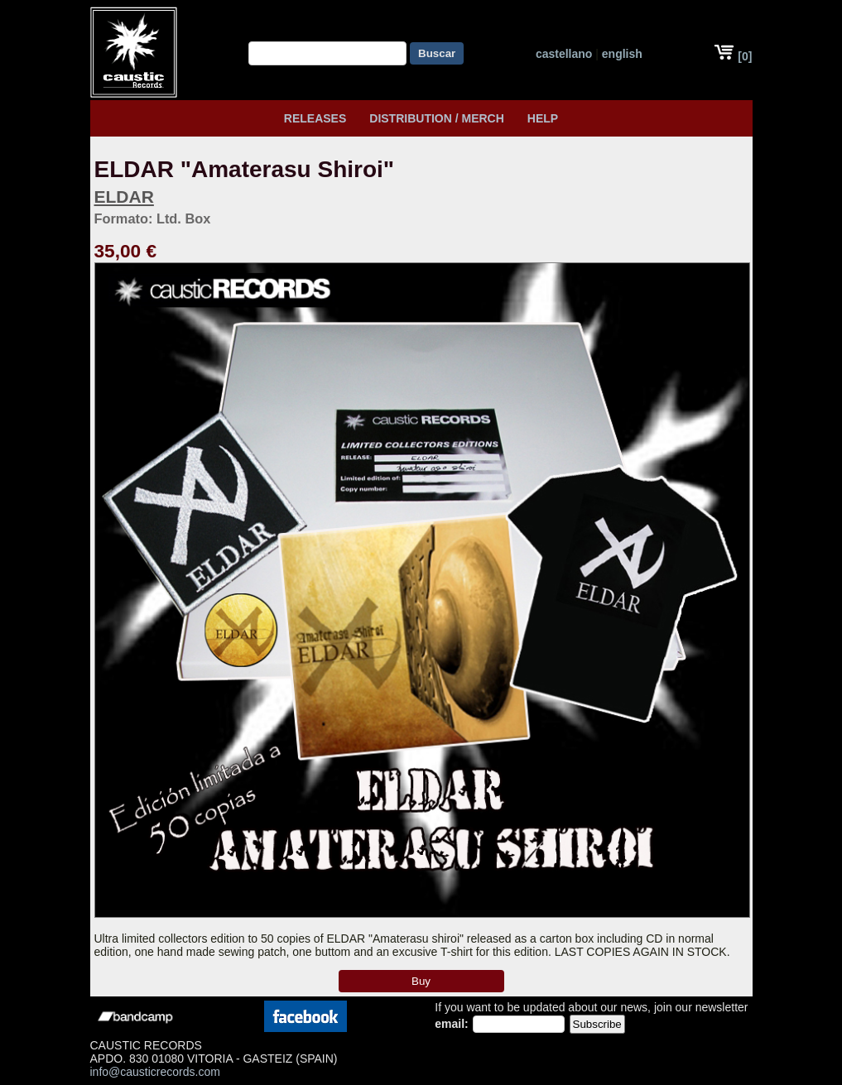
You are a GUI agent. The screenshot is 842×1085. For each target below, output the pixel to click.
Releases (315, 118)
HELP (542, 118)
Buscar (436, 53)
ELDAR (124, 196)
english (622, 53)
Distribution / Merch (436, 118)
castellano (564, 53)
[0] (733, 56)
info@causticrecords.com (155, 1071)
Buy (421, 981)
